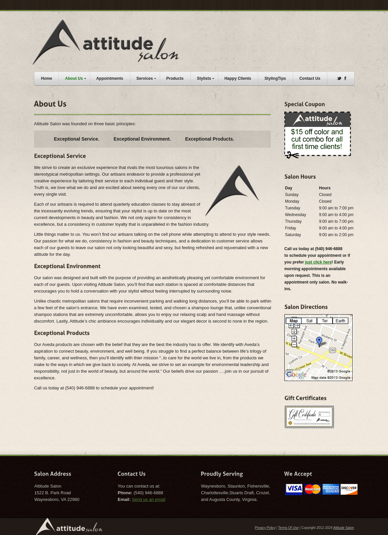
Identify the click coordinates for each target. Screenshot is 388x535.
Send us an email (148, 499)
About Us (77, 77)
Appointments (109, 78)
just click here (318, 262)
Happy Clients (237, 78)
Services (147, 77)
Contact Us (309, 78)
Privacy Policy (265, 528)
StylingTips (275, 78)
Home (46, 78)
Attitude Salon (343, 528)
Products (175, 78)
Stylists (207, 77)
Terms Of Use (288, 528)
